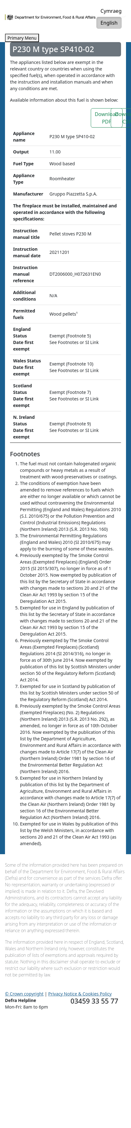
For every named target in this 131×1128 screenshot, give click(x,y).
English (108, 22)
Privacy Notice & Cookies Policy (80, 994)
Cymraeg (110, 10)
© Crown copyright (24, 994)
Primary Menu (21, 38)
